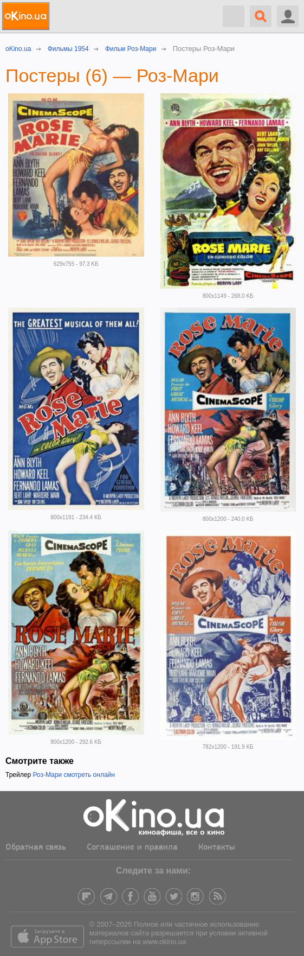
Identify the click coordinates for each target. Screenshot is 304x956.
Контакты (216, 847)
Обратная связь (35, 847)
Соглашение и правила (132, 847)
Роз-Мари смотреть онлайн (74, 775)
